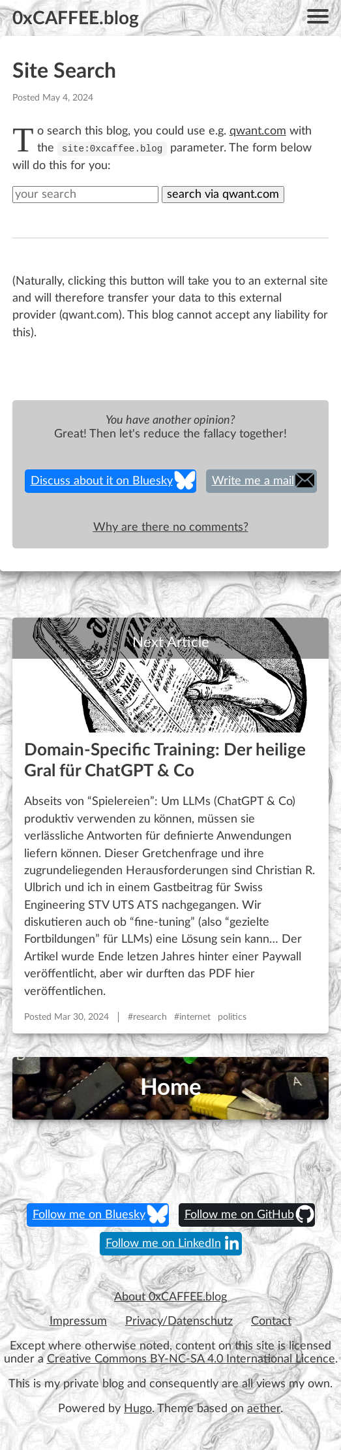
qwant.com (258, 130)
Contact (271, 1321)
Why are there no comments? (170, 527)
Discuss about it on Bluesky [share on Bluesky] (102, 481)
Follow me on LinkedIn (163, 1244)
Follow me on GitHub (239, 1215)
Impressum (78, 1321)
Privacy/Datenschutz (179, 1321)
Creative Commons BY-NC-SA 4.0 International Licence (191, 1358)
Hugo (138, 1408)
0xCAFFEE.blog (75, 18)
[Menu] (318, 18)
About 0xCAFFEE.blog (170, 1296)
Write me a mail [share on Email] (253, 481)
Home (170, 1088)
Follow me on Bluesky (89, 1215)
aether (263, 1408)
